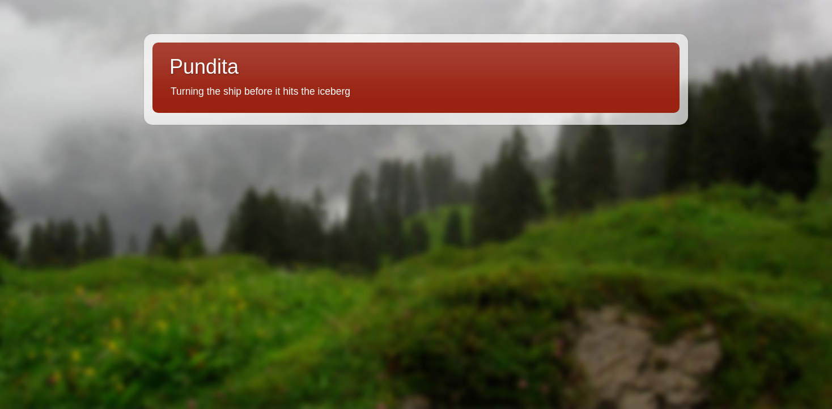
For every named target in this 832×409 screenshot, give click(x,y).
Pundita (204, 66)
